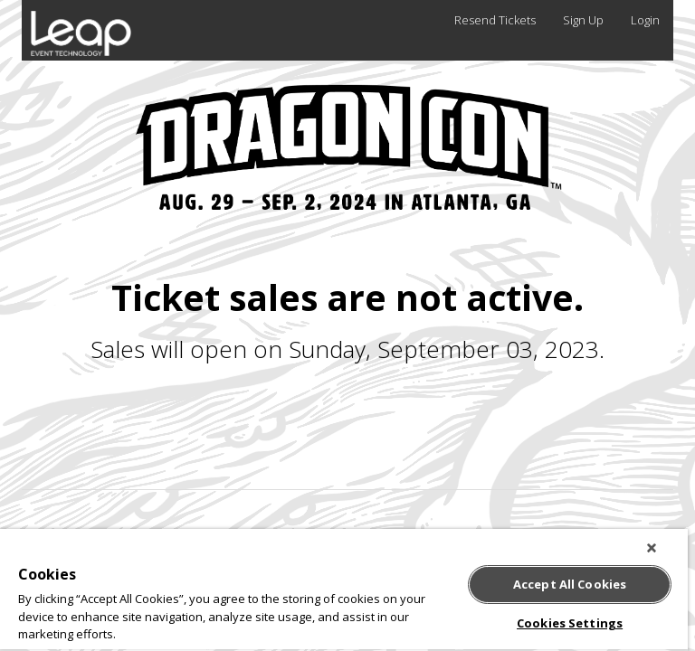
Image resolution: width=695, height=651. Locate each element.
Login (645, 20)
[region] (344, 590)
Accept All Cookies (569, 584)
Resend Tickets (495, 20)
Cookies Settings (570, 623)
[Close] (651, 547)
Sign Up (583, 20)
